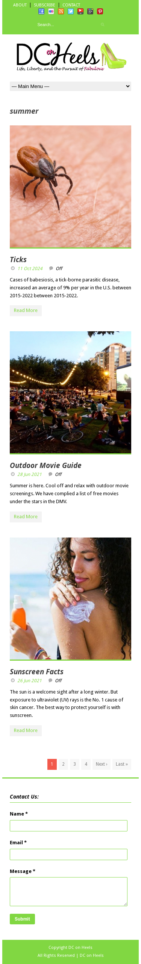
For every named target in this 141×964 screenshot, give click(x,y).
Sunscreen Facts (37, 672)
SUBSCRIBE (44, 5)
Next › (101, 764)
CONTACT (71, 5)
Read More (26, 310)
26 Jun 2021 (29, 680)
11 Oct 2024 (29, 268)
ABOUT (20, 5)
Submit (22, 919)
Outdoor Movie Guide (46, 465)
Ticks (18, 259)
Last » (122, 764)
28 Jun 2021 (29, 474)
